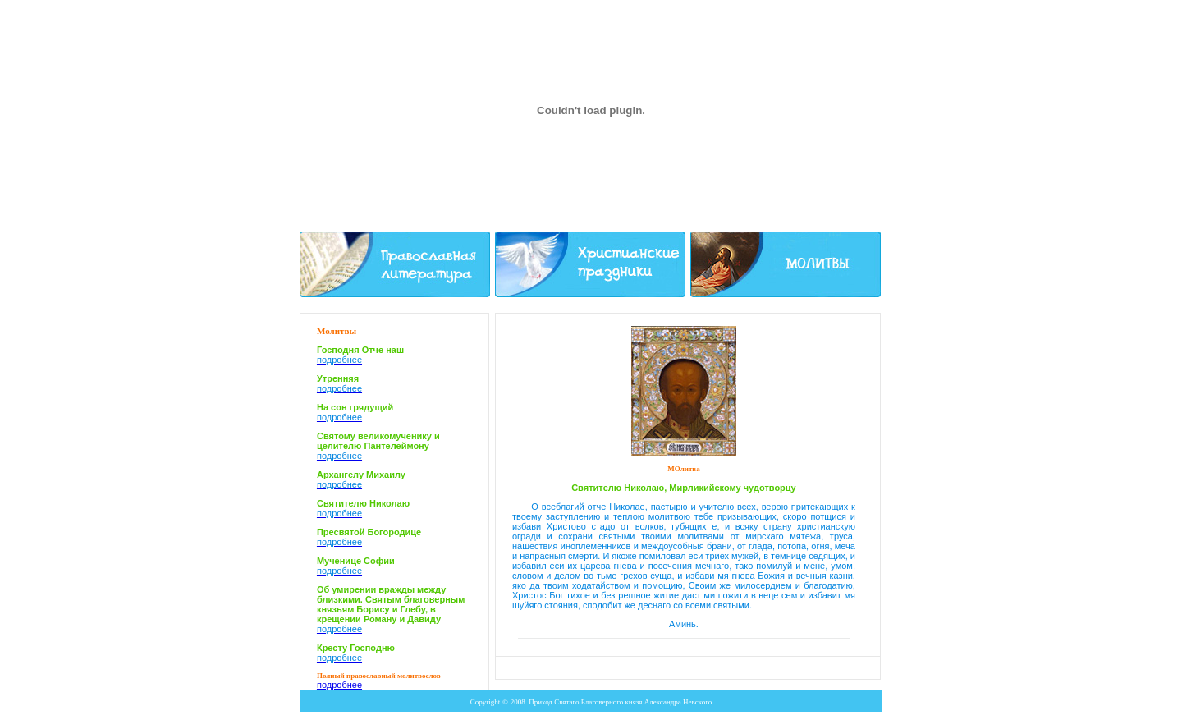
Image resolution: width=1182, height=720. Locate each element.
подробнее (339, 685)
